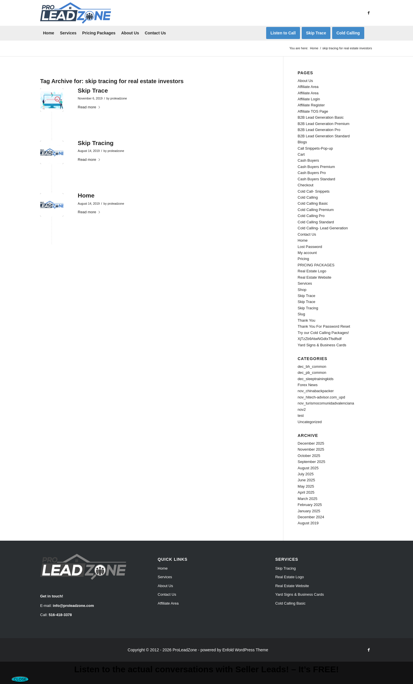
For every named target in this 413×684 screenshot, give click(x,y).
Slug (301, 314)
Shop (302, 290)
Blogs (302, 142)
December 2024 (311, 517)
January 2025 (309, 511)
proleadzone (118, 98)
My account (307, 253)
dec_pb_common (312, 372)
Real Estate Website (315, 277)
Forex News (307, 385)
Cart (301, 154)
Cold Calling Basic (313, 203)
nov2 (302, 409)
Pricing (303, 259)
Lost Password (310, 247)
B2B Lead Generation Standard (324, 136)
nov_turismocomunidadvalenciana (326, 403)
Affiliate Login (309, 99)
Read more (89, 107)
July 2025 (306, 474)
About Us (305, 81)
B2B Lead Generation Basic (321, 117)
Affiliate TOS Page (313, 111)
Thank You (306, 320)
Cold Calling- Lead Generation (323, 228)
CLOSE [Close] (20, 679)
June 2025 (306, 480)
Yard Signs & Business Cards (322, 345)
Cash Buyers (308, 160)
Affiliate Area (308, 87)
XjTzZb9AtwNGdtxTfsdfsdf (320, 339)
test (301, 415)
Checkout (305, 185)
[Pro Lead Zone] (75, 13)
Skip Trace (93, 90)
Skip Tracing (96, 143)
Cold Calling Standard (316, 222)
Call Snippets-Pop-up (315, 148)
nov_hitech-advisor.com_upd (321, 397)
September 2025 (311, 462)
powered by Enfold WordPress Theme (234, 650)
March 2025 (307, 499)
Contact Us (307, 234)
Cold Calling (308, 197)
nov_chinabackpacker (316, 391)
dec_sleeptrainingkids (316, 379)
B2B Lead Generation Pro (319, 130)
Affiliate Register (311, 105)
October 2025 (309, 456)
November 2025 (311, 449)
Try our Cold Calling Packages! (323, 333)
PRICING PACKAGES (316, 265)
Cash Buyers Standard (316, 179)
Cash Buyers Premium (316, 167)
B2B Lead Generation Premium (324, 124)
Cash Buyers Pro (312, 173)
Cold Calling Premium (316, 210)
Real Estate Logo (312, 271)
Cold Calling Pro (311, 216)
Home (86, 195)
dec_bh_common (312, 366)
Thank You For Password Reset (324, 326)
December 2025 (311, 443)
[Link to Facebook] (368, 13)
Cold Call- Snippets (314, 191)
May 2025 (306, 486)
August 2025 (308, 468)
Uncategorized (310, 422)
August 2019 (308, 523)
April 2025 (306, 492)
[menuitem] (48, 33)
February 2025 (310, 505)
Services (305, 283)
